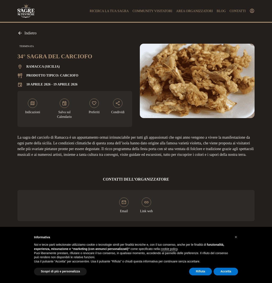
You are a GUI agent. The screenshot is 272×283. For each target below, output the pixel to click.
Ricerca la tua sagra (109, 11)
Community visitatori (152, 11)
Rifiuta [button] (200, 271)
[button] (235, 237)
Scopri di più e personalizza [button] (60, 271)
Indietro (27, 33)
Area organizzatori (194, 11)
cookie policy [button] (169, 249)
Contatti (238, 11)
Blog (221, 11)
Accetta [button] (225, 271)
